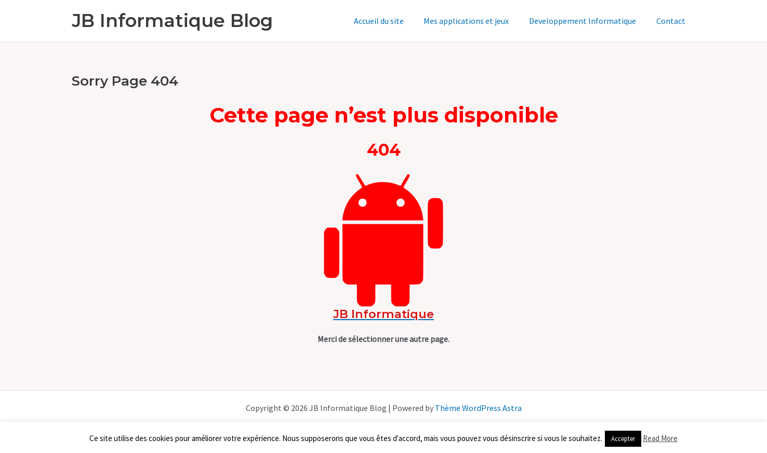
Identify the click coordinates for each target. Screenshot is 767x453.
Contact (672, 21)
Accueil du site (391, 21)
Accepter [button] (623, 438)
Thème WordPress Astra (478, 408)
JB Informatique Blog (172, 20)
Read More (660, 438)
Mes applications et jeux (475, 21)
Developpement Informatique (587, 21)
